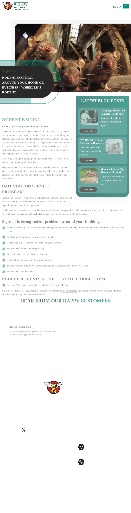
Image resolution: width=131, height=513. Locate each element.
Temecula (55, 417)
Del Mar (112, 413)
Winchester (77, 417)
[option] (34, 349)
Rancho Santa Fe (42, 417)
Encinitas (121, 413)
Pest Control (45, 445)
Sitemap (6, 485)
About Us (7, 454)
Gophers (43, 463)
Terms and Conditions (13, 494)
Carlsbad (102, 413)
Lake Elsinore (8, 417)
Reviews (6, 459)
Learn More (88, 140)
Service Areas (9, 476)
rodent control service (22, 183)
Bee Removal (45, 459)
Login (117, 6)
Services (6, 450)
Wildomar (66, 417)
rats (8, 147)
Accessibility (8, 480)
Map (88, 455)
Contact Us (7, 463)
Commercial (44, 450)
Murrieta (29, 417)
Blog (4, 467)
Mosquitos (44, 454)
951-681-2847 (97, 467)
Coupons (6, 472)
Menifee (20, 417)
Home (5, 445)
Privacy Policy (9, 489)
